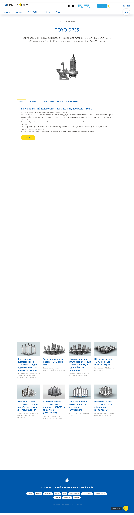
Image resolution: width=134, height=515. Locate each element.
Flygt (64, 495)
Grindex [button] (47, 12)
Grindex (57, 495)
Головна (6, 12)
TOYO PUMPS (48, 495)
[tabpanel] (67, 124)
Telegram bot (67, 499)
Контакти (76, 499)
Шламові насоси (87, 495)
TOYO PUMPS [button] (33, 12)
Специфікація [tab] (33, 101)
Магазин (19, 12)
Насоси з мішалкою (100, 495)
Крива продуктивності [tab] (53, 101)
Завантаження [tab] (72, 101)
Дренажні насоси (74, 495)
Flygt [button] (58, 12)
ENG (128, 6)
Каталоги (57, 499)
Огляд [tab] (22, 101)
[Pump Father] (69, 6)
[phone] (73, 6)
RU (124, 6)
